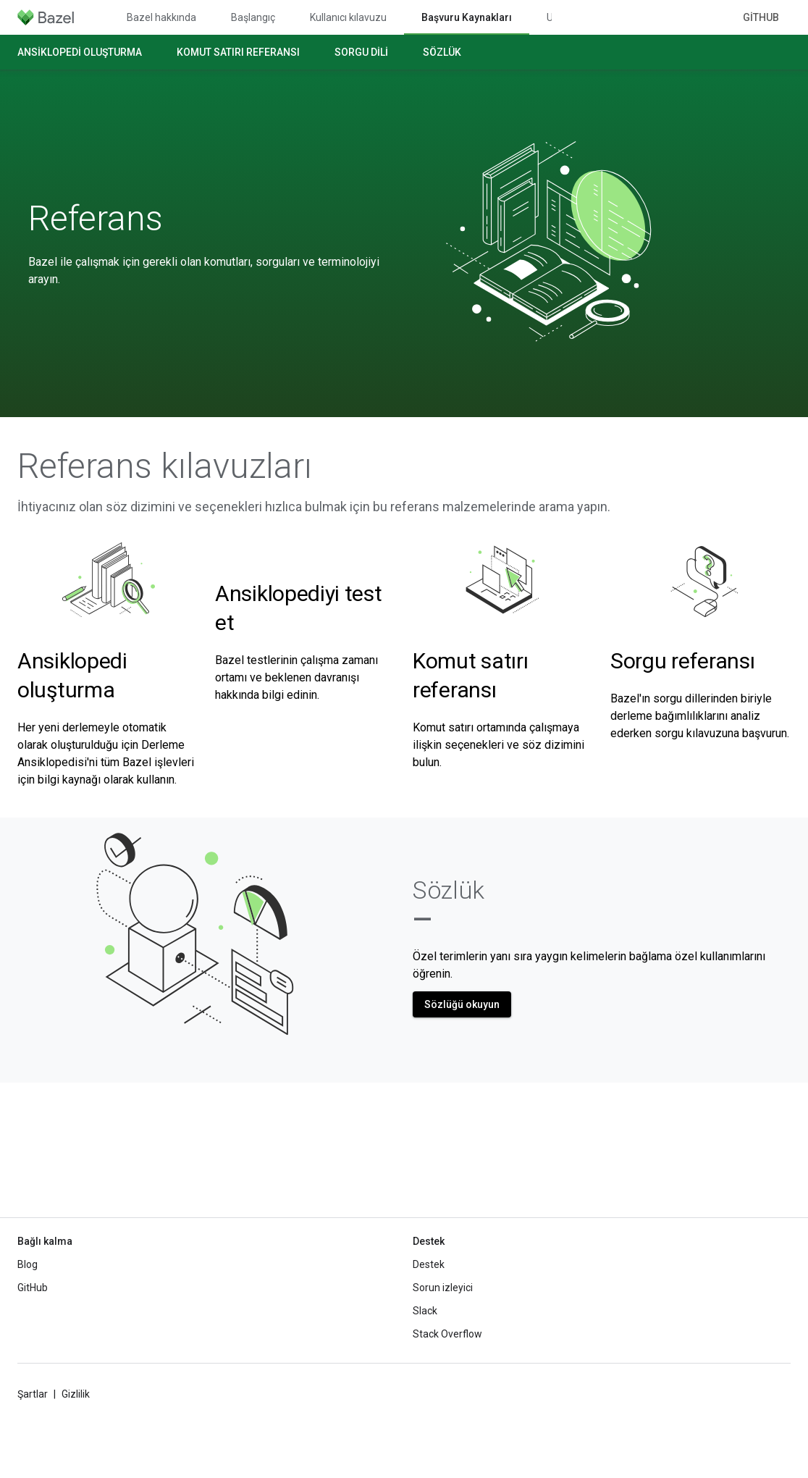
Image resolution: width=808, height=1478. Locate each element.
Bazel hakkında (161, 17)
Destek (429, 1264)
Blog (27, 1264)
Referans (95, 218)
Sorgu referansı (682, 660)
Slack (425, 1311)
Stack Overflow (447, 1334)
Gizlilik (76, 1394)
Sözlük (442, 52)
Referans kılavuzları (164, 466)
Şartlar (32, 1394)
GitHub (761, 17)
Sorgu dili (361, 52)
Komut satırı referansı (238, 52)
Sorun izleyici (443, 1287)
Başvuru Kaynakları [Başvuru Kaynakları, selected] (466, 17)
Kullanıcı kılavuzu (348, 17)
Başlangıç (253, 17)
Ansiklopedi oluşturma (79, 52)
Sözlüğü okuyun (462, 1004)
